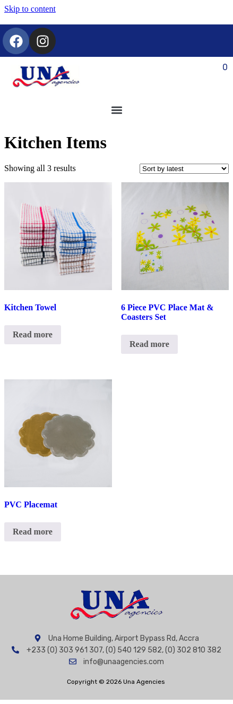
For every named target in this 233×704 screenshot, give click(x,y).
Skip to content (30, 8)
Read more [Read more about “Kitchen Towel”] (33, 334)
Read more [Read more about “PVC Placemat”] (33, 531)
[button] (116, 109)
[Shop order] (184, 169)
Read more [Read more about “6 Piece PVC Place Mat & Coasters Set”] (149, 344)
